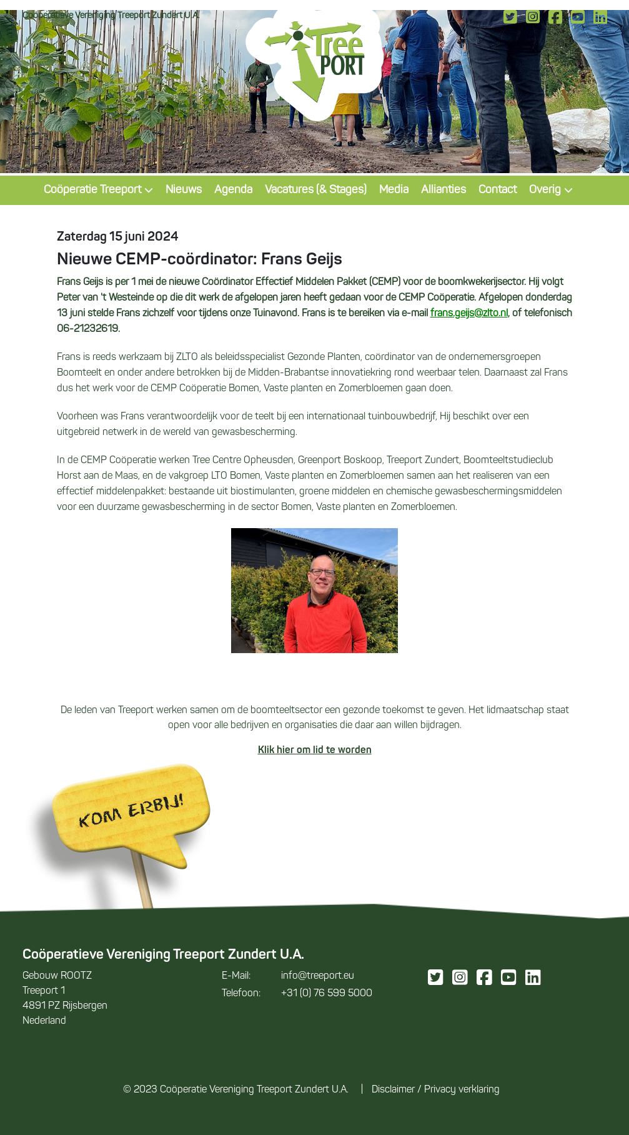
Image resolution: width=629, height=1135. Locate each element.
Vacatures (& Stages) (316, 190)
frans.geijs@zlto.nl (469, 314)
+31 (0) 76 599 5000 (297, 993)
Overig (551, 190)
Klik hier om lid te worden (315, 751)
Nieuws (184, 190)
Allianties (443, 190)
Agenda (233, 190)
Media (394, 190)
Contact (497, 190)
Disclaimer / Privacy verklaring (436, 1090)
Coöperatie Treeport (98, 190)
